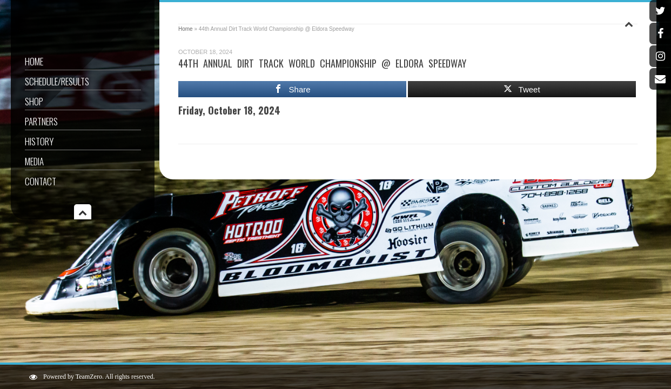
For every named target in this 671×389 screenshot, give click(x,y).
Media (34, 161)
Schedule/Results (57, 81)
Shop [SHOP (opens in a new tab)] (34, 101)
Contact (40, 181)
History (39, 141)
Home (34, 61)
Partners (41, 121)
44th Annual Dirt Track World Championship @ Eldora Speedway (322, 63)
